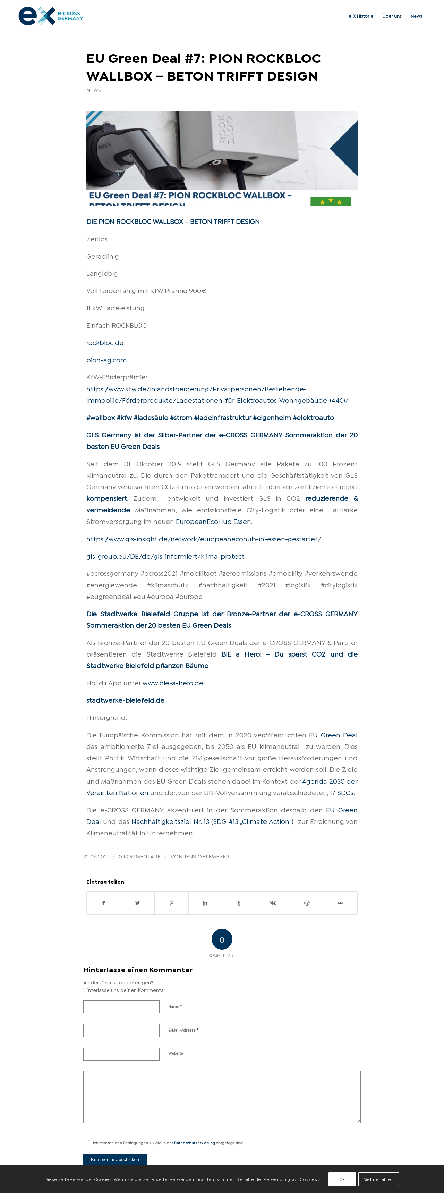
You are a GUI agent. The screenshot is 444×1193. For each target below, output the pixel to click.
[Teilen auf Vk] (273, 903)
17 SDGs (341, 792)
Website (175, 1053)
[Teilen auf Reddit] (307, 903)
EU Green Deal (333, 734)
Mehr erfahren (379, 1179)
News (94, 89)
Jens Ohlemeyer (206, 855)
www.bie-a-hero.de (173, 682)
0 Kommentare (140, 855)
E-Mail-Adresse (183, 1029)
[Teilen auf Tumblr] (239, 903)
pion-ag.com (106, 359)
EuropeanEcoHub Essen (213, 521)
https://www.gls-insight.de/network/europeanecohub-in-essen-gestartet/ (203, 538)
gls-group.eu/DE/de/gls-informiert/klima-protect (165, 555)
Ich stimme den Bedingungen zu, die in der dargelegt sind (168, 1142)
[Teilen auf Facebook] (104, 903)
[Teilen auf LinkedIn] (205, 903)
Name (175, 1006)
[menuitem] (361, 15)
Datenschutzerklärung (194, 1142)
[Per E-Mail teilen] (341, 903)
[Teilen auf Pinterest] (171, 903)
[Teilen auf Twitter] (138, 903)
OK (342, 1179)
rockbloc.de (104, 342)
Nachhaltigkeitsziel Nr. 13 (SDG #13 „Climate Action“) (212, 821)
